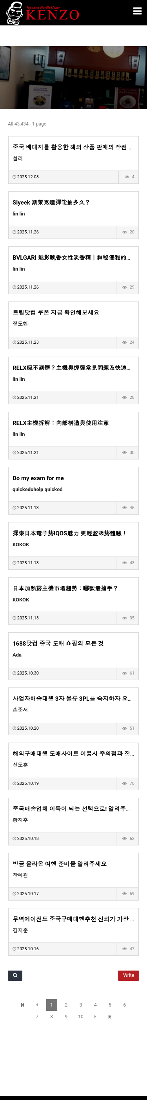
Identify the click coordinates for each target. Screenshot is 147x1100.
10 (80, 1016)
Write (128, 975)
